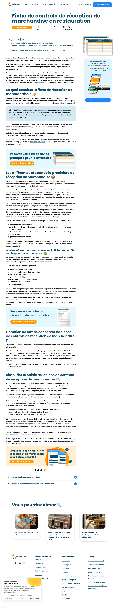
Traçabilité (39, 563)
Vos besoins (52, 4)
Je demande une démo (102, 4)
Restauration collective (71, 583)
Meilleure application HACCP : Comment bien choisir (26, 533)
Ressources (64, 4)
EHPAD (64, 591)
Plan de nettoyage (42, 571)
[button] (4, 606)
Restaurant (66, 561)
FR (80, 4)
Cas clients (66, 598)
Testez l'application (98, 100)
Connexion (87, 4)
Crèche (64, 595)
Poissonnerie (67, 572)
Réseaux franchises (69, 576)
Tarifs (44, 4)
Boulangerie (66, 565)
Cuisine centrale (68, 587)
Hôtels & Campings (69, 580)
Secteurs (35, 4)
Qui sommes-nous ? (96, 561)
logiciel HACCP (16, 358)
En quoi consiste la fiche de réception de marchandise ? (31, 43)
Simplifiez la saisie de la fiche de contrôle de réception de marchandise (37, 50)
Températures (40, 567)
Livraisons (38, 575)
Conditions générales (96, 582)
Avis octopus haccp (96, 565)
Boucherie (65, 568)
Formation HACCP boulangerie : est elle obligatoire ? (90, 534)
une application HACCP (41, 82)
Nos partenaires (94, 568)
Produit (26, 4)
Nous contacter (94, 572)
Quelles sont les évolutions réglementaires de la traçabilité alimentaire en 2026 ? (59, 536)
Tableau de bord (41, 578)
